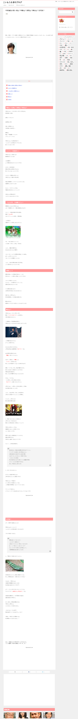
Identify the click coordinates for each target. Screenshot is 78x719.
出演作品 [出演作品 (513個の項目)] (62, 47)
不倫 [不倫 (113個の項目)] (68, 41)
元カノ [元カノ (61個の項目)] (61, 43)
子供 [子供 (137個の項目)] (65, 51)
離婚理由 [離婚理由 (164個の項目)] (62, 70)
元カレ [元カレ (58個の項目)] (66, 43)
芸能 (6, 13)
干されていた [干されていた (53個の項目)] (70, 53)
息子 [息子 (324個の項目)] (61, 57)
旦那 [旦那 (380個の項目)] (66, 57)
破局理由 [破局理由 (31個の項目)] (61, 65)
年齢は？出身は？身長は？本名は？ (15, 85)
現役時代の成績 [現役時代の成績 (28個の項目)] (62, 61)
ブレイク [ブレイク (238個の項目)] (62, 41)
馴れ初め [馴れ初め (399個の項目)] (69, 70)
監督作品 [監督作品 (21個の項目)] (66, 63)
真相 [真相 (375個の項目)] (71, 64)
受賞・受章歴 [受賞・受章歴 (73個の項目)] (71, 47)
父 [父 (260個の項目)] (64, 59)
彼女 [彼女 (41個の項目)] (71, 55)
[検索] (66, 12)
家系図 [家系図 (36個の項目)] (64, 53)
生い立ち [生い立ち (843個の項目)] (70, 62)
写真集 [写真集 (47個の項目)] (61, 45)
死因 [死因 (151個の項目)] (71, 57)
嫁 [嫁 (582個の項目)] (60, 51)
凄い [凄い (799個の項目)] (66, 45)
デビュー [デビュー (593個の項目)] (63, 39)
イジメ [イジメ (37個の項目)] (61, 36)
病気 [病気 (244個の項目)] (61, 64)
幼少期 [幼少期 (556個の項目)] (62, 55)
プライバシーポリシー (20, 5)
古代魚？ (10, 99)
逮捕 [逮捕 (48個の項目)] (65, 67)
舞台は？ (10, 96)
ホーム (5, 5)
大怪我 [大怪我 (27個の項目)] (61, 49)
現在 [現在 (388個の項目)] (68, 59)
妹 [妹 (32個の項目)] (64, 49)
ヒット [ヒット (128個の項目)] (70, 39)
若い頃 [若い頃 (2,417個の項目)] (68, 66)
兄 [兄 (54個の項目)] (70, 43)
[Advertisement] (29, 23)
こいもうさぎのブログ (12, 2)
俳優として (10, 93)
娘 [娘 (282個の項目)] (71, 49)
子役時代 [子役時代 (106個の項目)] (70, 51)
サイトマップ (11, 5)
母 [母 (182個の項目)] (60, 59)
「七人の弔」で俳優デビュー (14, 90)
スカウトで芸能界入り (12, 88)
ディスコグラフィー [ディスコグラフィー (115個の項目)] (69, 37)
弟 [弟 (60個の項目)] (67, 55)
